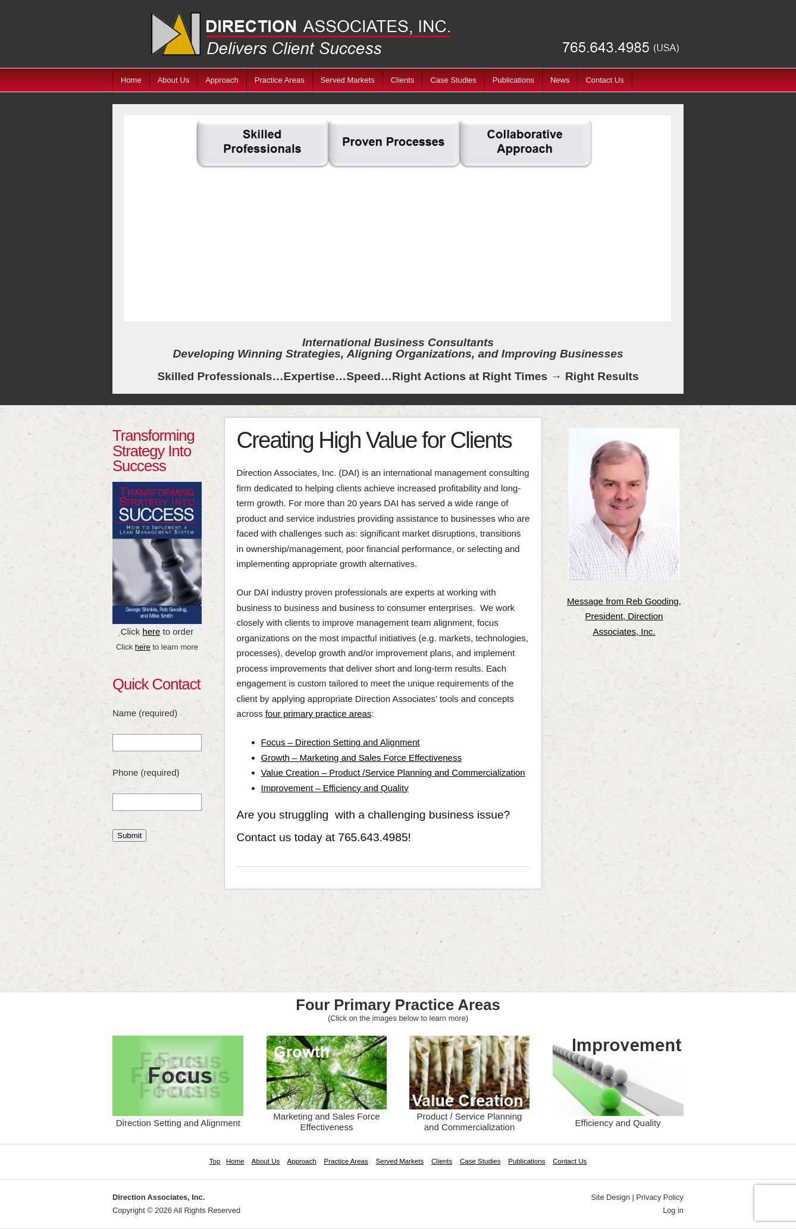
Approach (222, 80)
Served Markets (348, 80)
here (151, 631)
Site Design (610, 1197)
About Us (173, 80)
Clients (403, 80)
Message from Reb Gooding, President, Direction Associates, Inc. (624, 616)
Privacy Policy (660, 1197)
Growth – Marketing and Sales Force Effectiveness (361, 758)
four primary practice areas (318, 713)
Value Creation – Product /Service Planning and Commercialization (393, 772)
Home (131, 80)
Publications (513, 80)
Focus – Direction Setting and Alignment (340, 742)
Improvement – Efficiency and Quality (335, 788)
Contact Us (604, 80)
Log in (673, 1210)
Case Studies (453, 80)
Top (215, 1161)
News (560, 80)
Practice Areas (280, 80)
